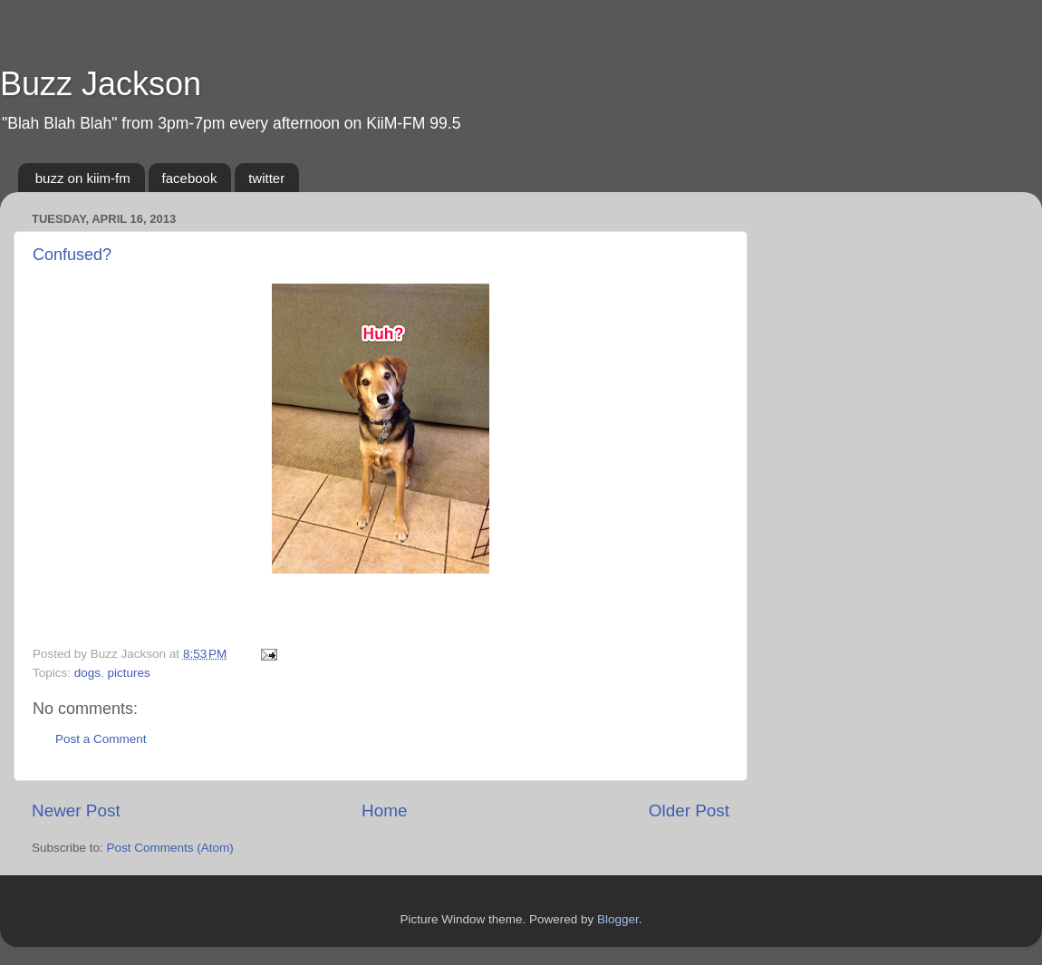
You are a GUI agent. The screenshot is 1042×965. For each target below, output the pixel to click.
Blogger (618, 919)
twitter (266, 178)
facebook (189, 178)
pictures (129, 673)
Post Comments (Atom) (170, 847)
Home (384, 810)
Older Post (689, 810)
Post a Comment (101, 739)
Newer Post (76, 810)
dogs (87, 673)
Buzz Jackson (100, 83)
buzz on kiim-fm (82, 178)
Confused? (72, 255)
